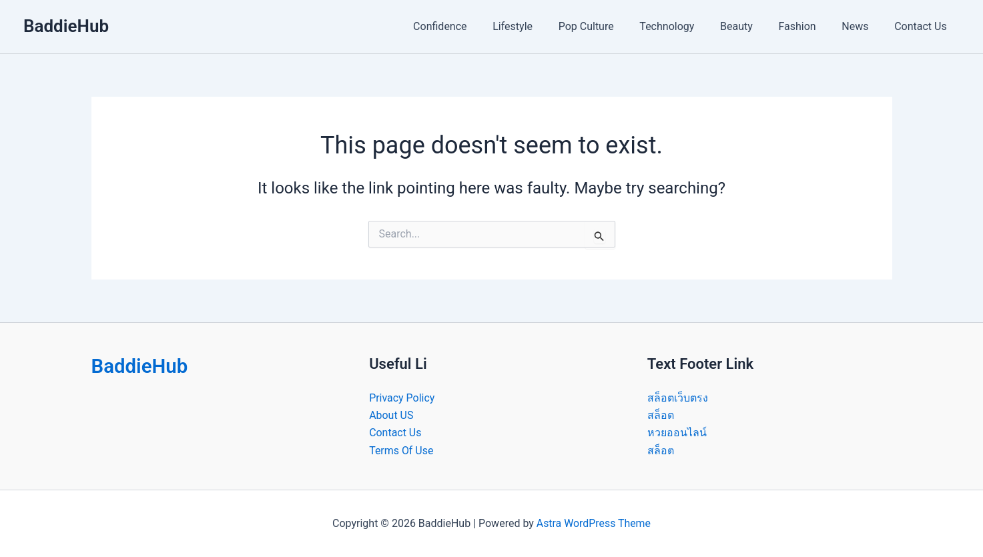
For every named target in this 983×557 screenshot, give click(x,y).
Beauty (751, 26)
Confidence (473, 26)
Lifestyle (541, 26)
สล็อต (660, 415)
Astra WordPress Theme (593, 523)
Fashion (808, 26)
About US (391, 415)
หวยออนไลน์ (677, 432)
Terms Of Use (401, 450)
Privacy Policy (402, 398)
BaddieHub (66, 26)
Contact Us (922, 26)
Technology (686, 26)
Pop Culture (610, 26)
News (861, 26)
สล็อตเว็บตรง (677, 398)
